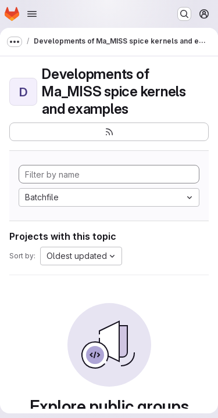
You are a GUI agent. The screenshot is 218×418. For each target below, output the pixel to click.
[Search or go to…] (184, 14)
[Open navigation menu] (32, 14)
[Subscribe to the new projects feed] (109, 131)
